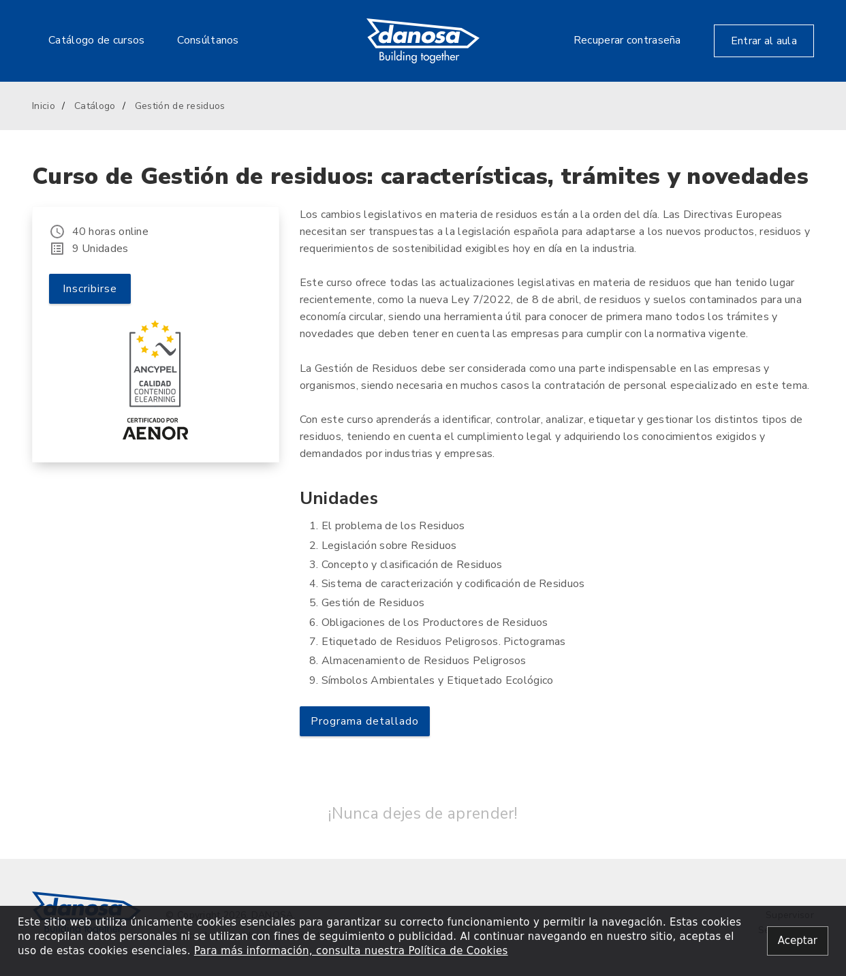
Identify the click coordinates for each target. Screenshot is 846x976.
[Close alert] (797, 941)
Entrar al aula (764, 40)
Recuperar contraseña (627, 40)
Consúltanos (207, 40)
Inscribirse (90, 288)
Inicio (43, 105)
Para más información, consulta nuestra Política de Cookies (351, 951)
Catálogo (94, 105)
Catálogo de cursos (96, 40)
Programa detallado (365, 721)
